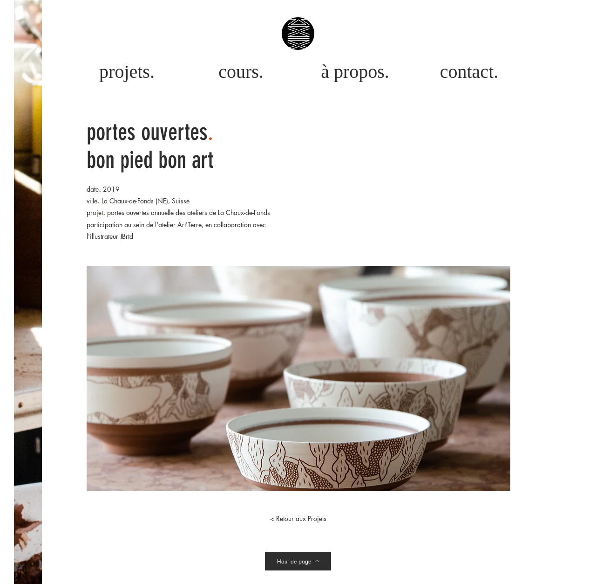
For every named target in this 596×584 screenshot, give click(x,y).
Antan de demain (314, 579)
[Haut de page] (298, 561)
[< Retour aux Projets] (298, 518)
